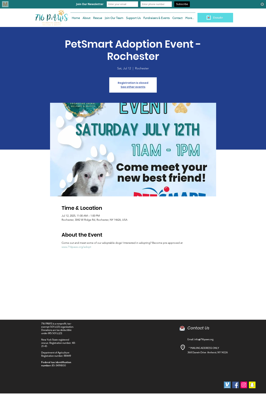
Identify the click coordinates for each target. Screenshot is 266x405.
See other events (133, 87)
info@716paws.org (203, 339)
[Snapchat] (252, 385)
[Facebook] (235, 385)
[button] (114, 16)
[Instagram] (244, 385)
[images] (227, 385)
